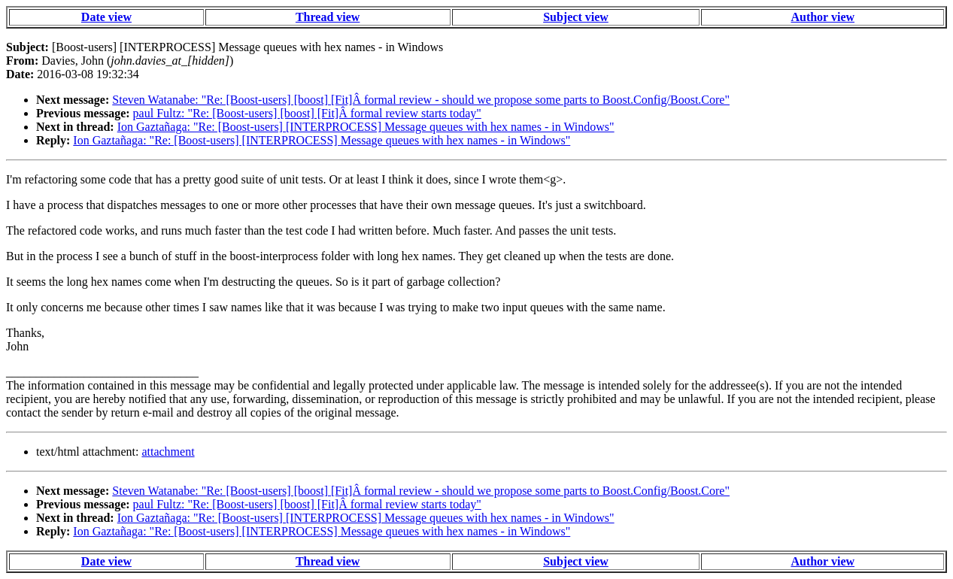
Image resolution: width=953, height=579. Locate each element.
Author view (822, 17)
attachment (167, 451)
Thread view (328, 17)
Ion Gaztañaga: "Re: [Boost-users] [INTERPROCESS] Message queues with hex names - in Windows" (366, 126)
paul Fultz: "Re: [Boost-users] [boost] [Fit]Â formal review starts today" (307, 113)
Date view (106, 17)
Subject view (576, 17)
